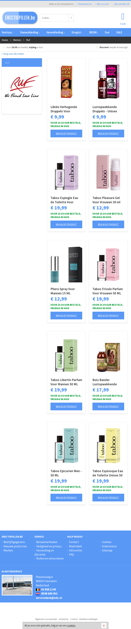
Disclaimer (63, 619)
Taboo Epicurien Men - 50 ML (66, 473)
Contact (74, 542)
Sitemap (107, 550)
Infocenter (75, 550)
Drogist (77, 32)
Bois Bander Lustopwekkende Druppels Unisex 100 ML (106, 382)
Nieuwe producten (15, 546)
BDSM (93, 32)
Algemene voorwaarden (46, 619)
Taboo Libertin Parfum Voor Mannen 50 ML (66, 382)
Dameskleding (30, 32)
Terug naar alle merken (13, 53)
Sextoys (7, 32)
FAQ (71, 554)
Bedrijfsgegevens (14, 542)
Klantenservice (84, 4)
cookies (71, 625)
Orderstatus (109, 546)
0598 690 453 (46, 593)
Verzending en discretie (44, 552)
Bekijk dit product (66, 133)
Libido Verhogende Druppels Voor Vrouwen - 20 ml (63, 109)
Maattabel (75, 546)
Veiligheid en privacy (49, 546)
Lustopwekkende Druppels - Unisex (104, 109)
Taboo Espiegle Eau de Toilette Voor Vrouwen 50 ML (64, 200)
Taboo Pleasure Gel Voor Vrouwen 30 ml (106, 200)
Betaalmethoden (46, 542)
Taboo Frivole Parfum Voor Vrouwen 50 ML (107, 291)
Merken (8, 550)
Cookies (106, 542)
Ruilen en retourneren (50, 558)
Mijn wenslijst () (120, 4)
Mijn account (102, 4)
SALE (119, 32)
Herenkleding (56, 32)
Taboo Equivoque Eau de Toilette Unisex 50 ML (107, 473)
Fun (107, 32)
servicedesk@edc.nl (49, 598)
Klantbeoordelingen (88, 619)
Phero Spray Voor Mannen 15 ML (62, 291)
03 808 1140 (46, 589)
